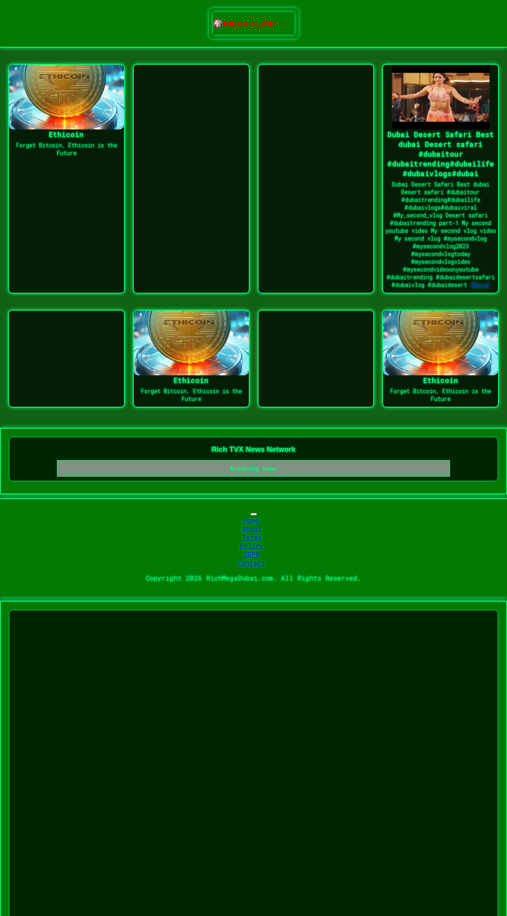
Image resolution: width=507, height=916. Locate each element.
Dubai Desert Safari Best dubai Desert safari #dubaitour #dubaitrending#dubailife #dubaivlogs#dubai (440, 153)
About (251, 528)
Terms (251, 537)
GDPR (252, 554)
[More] (480, 285)
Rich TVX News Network (253, 449)
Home (251, 520)
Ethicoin (66, 134)
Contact (251, 563)
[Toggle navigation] (253, 514)
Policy (251, 545)
